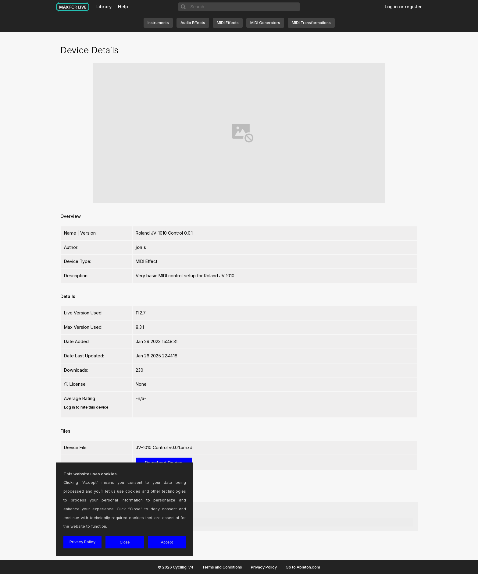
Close (125, 542)
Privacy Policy (264, 567)
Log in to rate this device (86, 407)
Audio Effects (192, 22)
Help (123, 6)
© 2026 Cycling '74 (175, 567)
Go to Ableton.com (303, 567)
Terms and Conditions (222, 567)
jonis (141, 247)
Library (104, 6)
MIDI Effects (228, 22)
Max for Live (73, 7)
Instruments (158, 22)
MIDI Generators (265, 22)
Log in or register (403, 6)
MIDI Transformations (311, 22)
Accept (167, 542)
